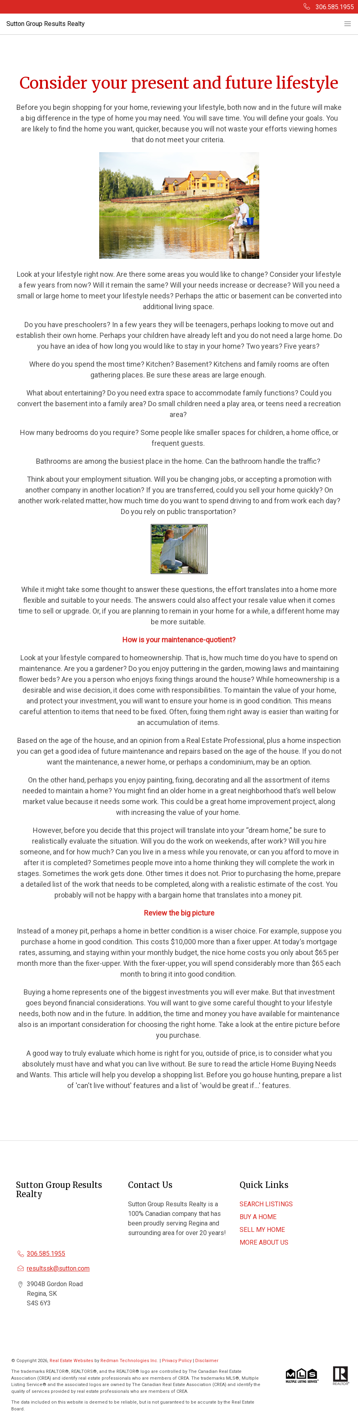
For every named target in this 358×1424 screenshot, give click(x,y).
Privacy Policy (177, 1360)
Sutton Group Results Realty (45, 24)
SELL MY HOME (262, 1229)
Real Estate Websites (72, 1360)
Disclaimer (206, 1360)
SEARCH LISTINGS (266, 1204)
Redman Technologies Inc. (130, 1360)
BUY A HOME (258, 1217)
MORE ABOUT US (264, 1242)
